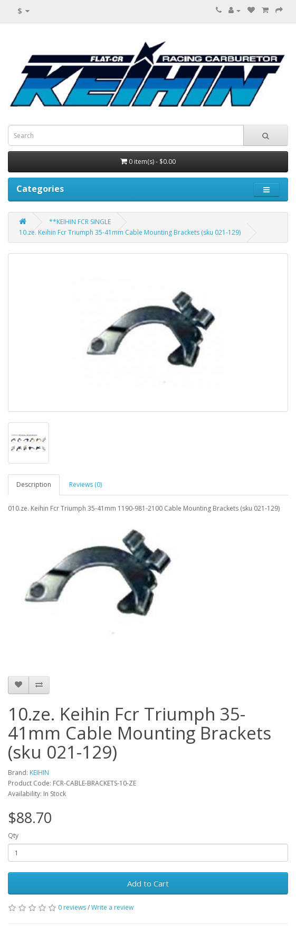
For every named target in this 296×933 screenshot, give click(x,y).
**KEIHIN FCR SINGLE (80, 221)
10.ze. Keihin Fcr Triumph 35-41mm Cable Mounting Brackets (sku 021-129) (130, 232)
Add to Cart (148, 883)
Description (33, 484)
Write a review (112, 907)
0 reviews (72, 907)
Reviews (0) (85, 484)
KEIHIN (39, 772)
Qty (13, 835)
